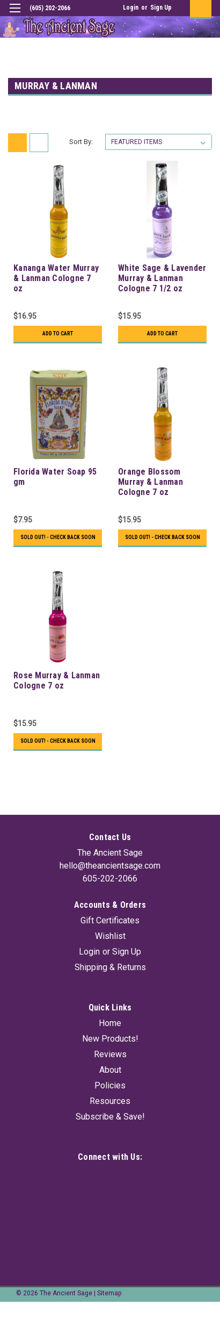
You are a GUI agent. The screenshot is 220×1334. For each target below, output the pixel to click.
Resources (110, 1101)
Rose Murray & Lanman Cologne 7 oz (56, 680)
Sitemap (109, 1293)
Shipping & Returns (110, 967)
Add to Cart (57, 333)
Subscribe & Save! (110, 1116)
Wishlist (110, 936)
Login (130, 7)
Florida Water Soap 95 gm (55, 477)
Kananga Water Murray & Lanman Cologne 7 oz (56, 278)
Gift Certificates (110, 920)
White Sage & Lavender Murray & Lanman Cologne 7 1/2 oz (162, 278)
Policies (110, 1085)
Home (110, 1023)
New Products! (110, 1039)
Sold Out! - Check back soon (58, 537)
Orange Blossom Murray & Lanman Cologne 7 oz (150, 482)
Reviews (110, 1054)
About (110, 1070)
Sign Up (161, 7)
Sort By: (81, 142)
